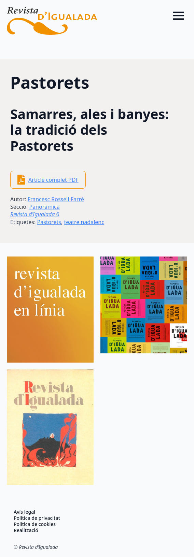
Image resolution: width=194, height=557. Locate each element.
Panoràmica (44, 206)
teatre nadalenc (84, 222)
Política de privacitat (37, 518)
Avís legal (24, 512)
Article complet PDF (53, 180)
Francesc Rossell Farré (56, 199)
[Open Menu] (178, 15)
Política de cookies (35, 524)
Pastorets (49, 222)
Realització (26, 530)
